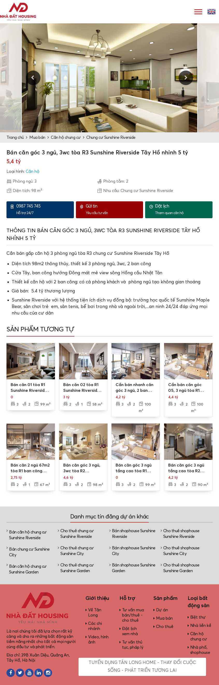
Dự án (162, 610)
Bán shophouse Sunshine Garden (134, 568)
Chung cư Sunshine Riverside (111, 137)
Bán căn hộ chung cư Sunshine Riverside (28, 535)
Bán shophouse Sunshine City (134, 551)
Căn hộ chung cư (66, 137)
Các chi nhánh (95, 626)
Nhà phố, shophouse (200, 650)
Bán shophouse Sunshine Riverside (134, 534)
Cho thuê (164, 627)
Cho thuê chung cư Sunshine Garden (77, 568)
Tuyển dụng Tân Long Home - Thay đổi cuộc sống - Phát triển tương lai (142, 667)
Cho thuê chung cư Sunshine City (77, 551)
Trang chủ (15, 137)
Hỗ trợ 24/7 (43, 209)
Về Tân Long (94, 612)
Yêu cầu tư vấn (113, 209)
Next (186, 78)
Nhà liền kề (200, 626)
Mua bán (37, 137)
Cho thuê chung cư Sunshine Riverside (77, 534)
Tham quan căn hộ (182, 209)
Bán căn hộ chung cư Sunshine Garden (28, 569)
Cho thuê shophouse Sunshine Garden (181, 568)
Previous (33, 78)
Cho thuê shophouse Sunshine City (181, 551)
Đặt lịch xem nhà (130, 631)
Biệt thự (198, 617)
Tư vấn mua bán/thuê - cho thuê (133, 615)
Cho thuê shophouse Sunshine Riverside (181, 534)
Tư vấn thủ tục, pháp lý (132, 644)
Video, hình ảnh (98, 639)
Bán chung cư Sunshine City (29, 552)
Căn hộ (32, 171)
